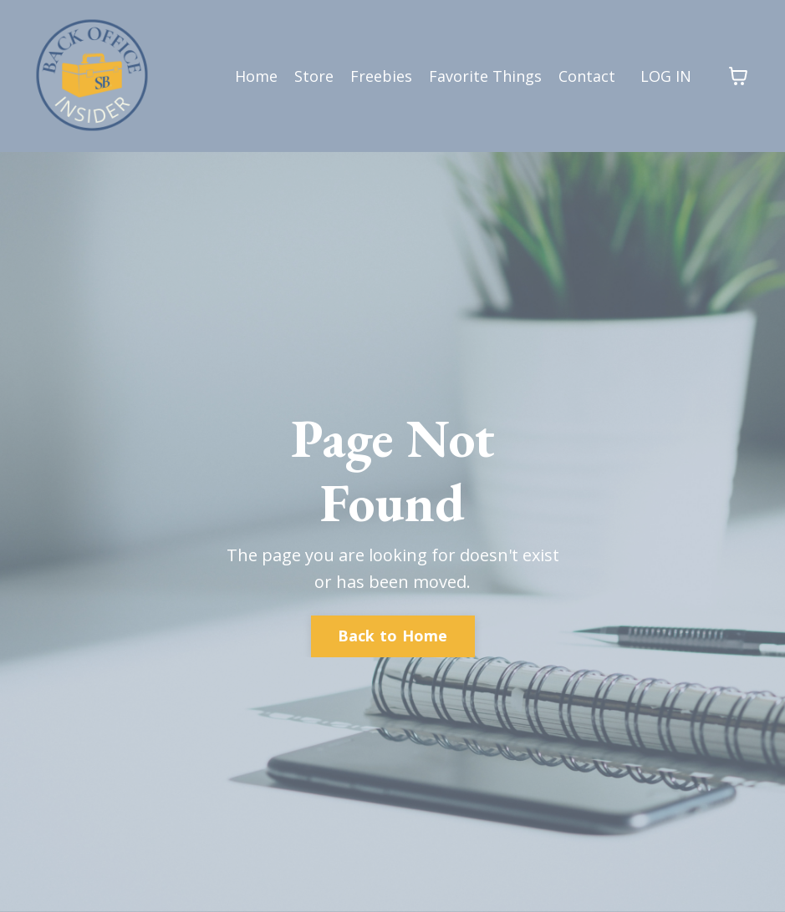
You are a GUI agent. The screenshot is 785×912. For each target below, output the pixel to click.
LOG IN (665, 76)
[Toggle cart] (738, 76)
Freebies (381, 76)
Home (256, 76)
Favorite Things (485, 76)
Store (314, 76)
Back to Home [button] (393, 636)
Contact (586, 76)
